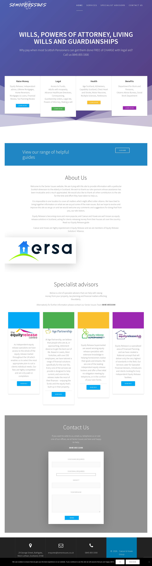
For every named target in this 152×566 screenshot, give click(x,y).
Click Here (122, 150)
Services (92, 5)
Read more (132, 562)
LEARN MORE (22, 105)
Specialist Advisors (113, 5)
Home (79, 5)
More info (23, 383)
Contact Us (136, 5)
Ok (120, 562)
